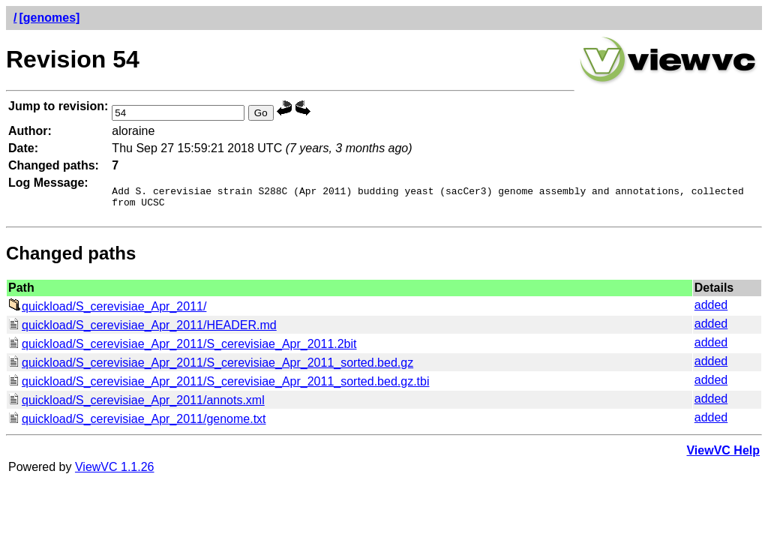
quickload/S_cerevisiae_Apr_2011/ (107, 310)
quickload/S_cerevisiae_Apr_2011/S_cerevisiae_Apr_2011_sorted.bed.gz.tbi (218, 386)
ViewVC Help (723, 454)
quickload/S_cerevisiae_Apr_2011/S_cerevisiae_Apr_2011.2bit (182, 348)
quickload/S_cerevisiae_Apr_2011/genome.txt (137, 423)
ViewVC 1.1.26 (114, 471)
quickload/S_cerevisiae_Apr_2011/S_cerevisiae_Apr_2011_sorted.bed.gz (210, 367)
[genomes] (49, 17)
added (711, 309)
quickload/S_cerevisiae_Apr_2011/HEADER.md (142, 329)
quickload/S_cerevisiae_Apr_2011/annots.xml (136, 404)
